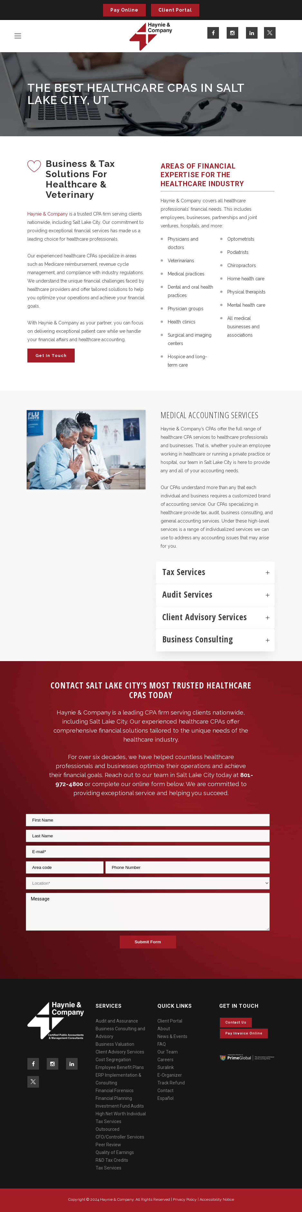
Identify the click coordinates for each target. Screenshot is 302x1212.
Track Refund (171, 1082)
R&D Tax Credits (112, 1160)
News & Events (172, 1036)
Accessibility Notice (217, 1199)
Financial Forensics (115, 1090)
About (163, 1028)
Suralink (165, 1067)
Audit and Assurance (117, 1021)
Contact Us (235, 1022)
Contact (165, 1090)
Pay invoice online (243, 1033)
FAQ (161, 1044)
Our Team (167, 1051)
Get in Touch (51, 355)
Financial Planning (114, 1098)
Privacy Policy (185, 1199)
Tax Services (108, 1167)
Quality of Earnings (115, 1152)
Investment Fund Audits (120, 1106)
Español (165, 1098)
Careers (165, 1059)
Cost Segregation (113, 1059)
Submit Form (148, 941)
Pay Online (124, 10)
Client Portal (175, 10)
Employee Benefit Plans (120, 1067)
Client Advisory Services (120, 1051)
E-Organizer (169, 1075)
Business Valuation (115, 1044)
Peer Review (108, 1144)
